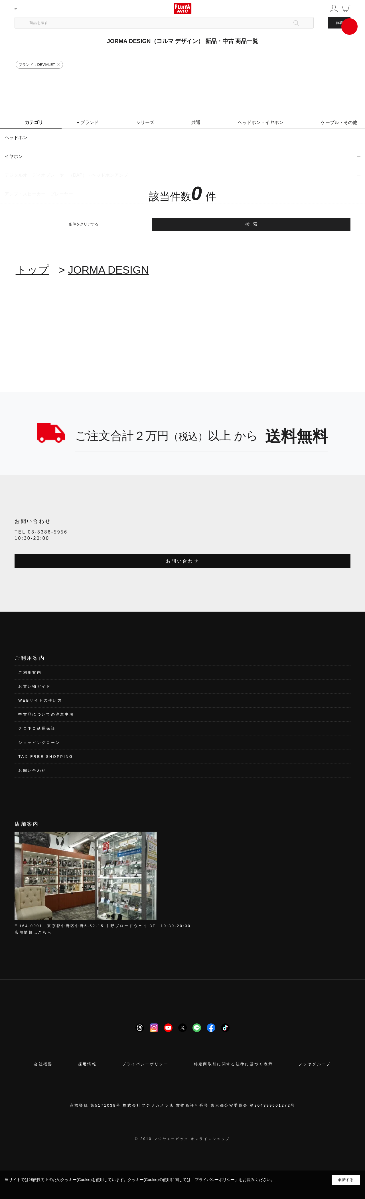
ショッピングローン (39, 742)
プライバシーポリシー (145, 1064)
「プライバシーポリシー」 (215, 1179)
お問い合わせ (182, 561)
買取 (339, 23)
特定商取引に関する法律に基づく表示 (233, 1064)
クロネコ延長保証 (37, 728)
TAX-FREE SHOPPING (45, 756)
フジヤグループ (314, 1064)
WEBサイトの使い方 (40, 700)
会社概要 (43, 1064)
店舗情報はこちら (33, 932)
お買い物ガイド (34, 686)
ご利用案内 (30, 672)
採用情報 (87, 1064)
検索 (252, 224)
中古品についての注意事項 (46, 714)
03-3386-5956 (48, 532)
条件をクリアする (83, 224)
